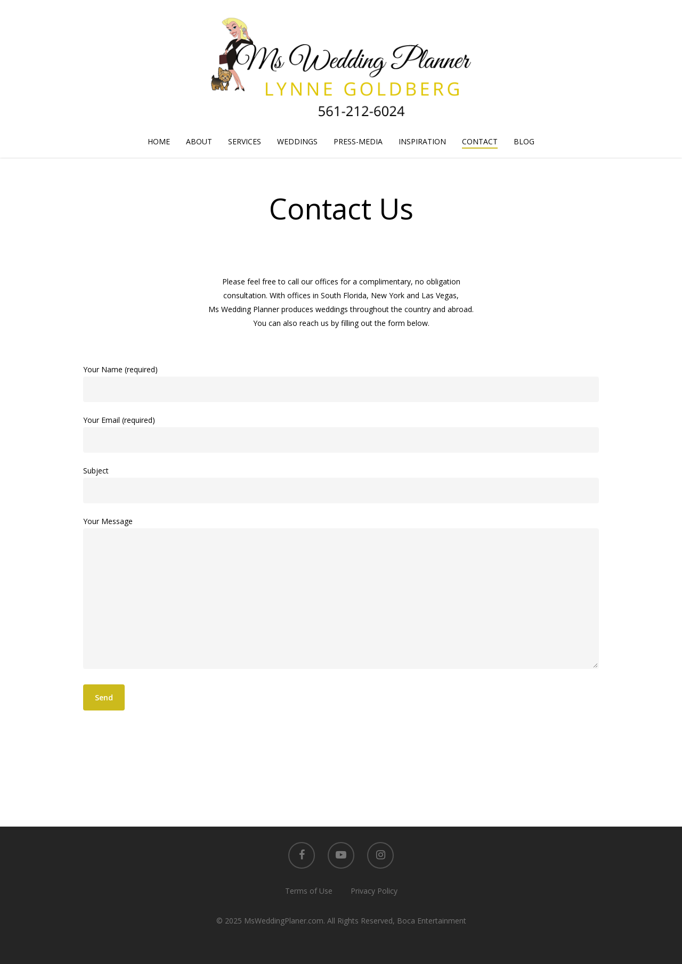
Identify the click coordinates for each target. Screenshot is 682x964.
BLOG (524, 141)
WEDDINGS (297, 141)
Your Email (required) (340, 434)
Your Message (340, 594)
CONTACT (480, 141)
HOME (159, 141)
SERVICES (244, 141)
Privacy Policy (374, 891)
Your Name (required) (340, 383)
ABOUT (199, 141)
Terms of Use (308, 891)
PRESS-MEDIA (358, 141)
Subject (340, 484)
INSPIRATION (422, 141)
